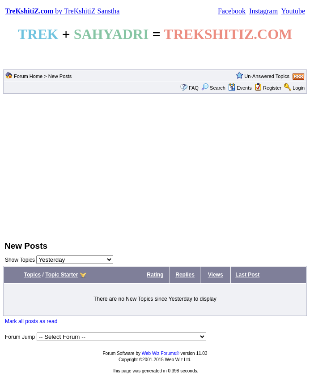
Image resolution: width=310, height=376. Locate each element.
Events (240, 88)
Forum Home (28, 76)
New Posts (60, 76)
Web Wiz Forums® (160, 353)
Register (272, 88)
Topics (32, 275)
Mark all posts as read (31, 321)
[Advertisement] (155, 166)
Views (215, 275)
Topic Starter (61, 275)
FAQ (194, 88)
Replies (185, 275)
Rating (155, 275)
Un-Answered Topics (266, 76)
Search (213, 88)
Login (299, 88)
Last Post (247, 275)
